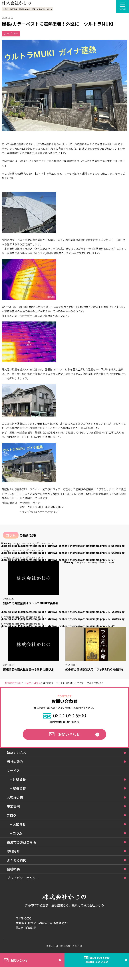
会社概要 (13, 869)
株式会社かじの (73, 946)
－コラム (15, 833)
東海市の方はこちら (21, 842)
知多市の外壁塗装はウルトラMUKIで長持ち (31, 603)
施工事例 (13, 806)
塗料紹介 (13, 851)
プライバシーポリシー (23, 877)
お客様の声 (15, 797)
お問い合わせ (64, 734)
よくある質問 (16, 860)
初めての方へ (16, 752)
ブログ (12, 815)
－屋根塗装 (17, 788)
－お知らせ (17, 824)
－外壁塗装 (17, 779)
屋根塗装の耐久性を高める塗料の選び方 (28, 669)
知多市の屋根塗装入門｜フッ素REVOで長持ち (94, 669)
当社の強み (15, 761)
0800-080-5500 (64, 716)
